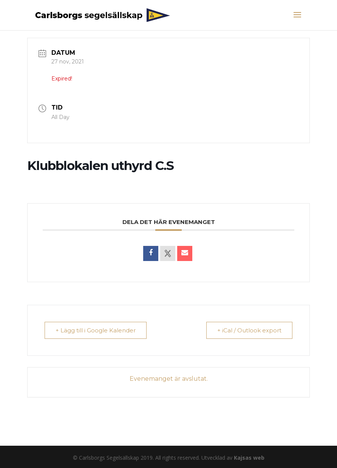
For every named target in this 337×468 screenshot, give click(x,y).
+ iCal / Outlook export (249, 330)
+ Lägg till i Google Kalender (96, 330)
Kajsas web (249, 457)
